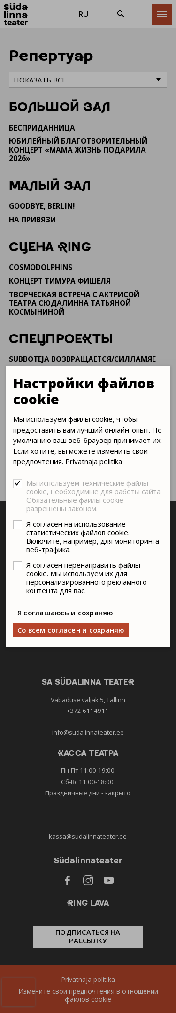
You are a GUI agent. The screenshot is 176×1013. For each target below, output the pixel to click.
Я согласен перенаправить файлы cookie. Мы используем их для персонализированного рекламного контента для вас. (86, 578)
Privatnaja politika (93, 461)
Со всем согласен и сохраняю (70, 630)
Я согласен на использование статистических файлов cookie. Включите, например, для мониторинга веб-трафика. (92, 537)
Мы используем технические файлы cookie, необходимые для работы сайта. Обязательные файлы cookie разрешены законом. (94, 496)
